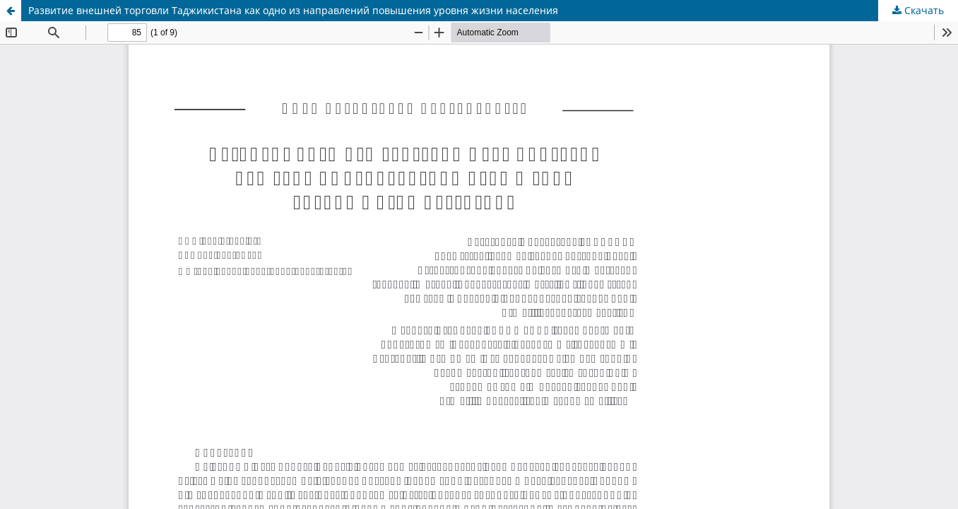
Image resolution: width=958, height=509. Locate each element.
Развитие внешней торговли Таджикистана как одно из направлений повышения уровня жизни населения (293, 10)
